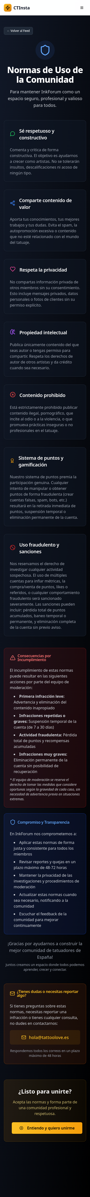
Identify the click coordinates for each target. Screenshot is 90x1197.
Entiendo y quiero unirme (47, 1128)
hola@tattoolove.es (49, 1037)
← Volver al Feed (18, 31)
